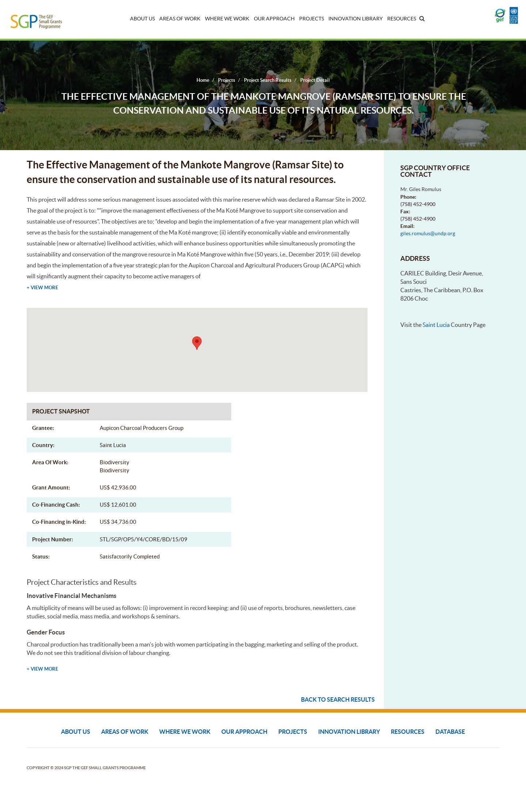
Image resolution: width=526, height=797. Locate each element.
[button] (197, 343)
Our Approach (274, 19)
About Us (142, 19)
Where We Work (227, 19)
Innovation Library (355, 19)
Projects (311, 19)
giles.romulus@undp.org (427, 233)
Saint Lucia (436, 324)
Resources (401, 19)
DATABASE (450, 731)
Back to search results (338, 699)
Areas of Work (180, 19)
